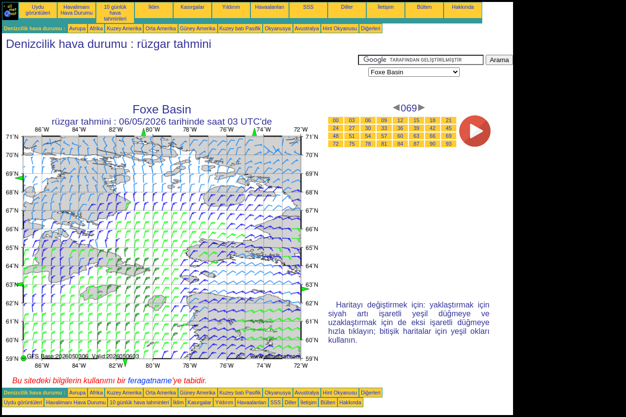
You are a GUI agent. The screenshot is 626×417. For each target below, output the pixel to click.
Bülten (424, 7)
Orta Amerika (160, 28)
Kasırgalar (192, 7)
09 (384, 120)
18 (433, 120)
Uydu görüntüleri (37, 10)
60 (400, 136)
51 (352, 136)
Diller (347, 7)
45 (449, 128)
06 (368, 120)
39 (417, 128)
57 (384, 136)
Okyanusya (278, 28)
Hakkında (463, 7)
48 (336, 136)
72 (336, 144)
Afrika (96, 28)
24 (336, 128)
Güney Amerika (198, 28)
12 (400, 120)
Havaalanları (270, 7)
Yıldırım (231, 7)
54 (368, 136)
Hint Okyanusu (340, 28)
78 (368, 144)
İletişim (386, 7)
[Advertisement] (180, 77)
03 (352, 120)
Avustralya (307, 28)
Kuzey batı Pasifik (240, 28)
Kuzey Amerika (124, 28)
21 (449, 120)
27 (352, 128)
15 (417, 120)
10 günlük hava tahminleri (115, 13)
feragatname (150, 380)
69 (449, 136)
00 (336, 120)
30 (368, 128)
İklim (154, 7)
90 (433, 144)
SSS (308, 7)
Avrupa (77, 28)
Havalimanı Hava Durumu (77, 10)
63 (417, 136)
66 (433, 136)
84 (400, 144)
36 (400, 128)
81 (384, 144)
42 (433, 128)
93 (449, 144)
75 (352, 144)
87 (417, 144)
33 (384, 128)
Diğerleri (370, 28)
